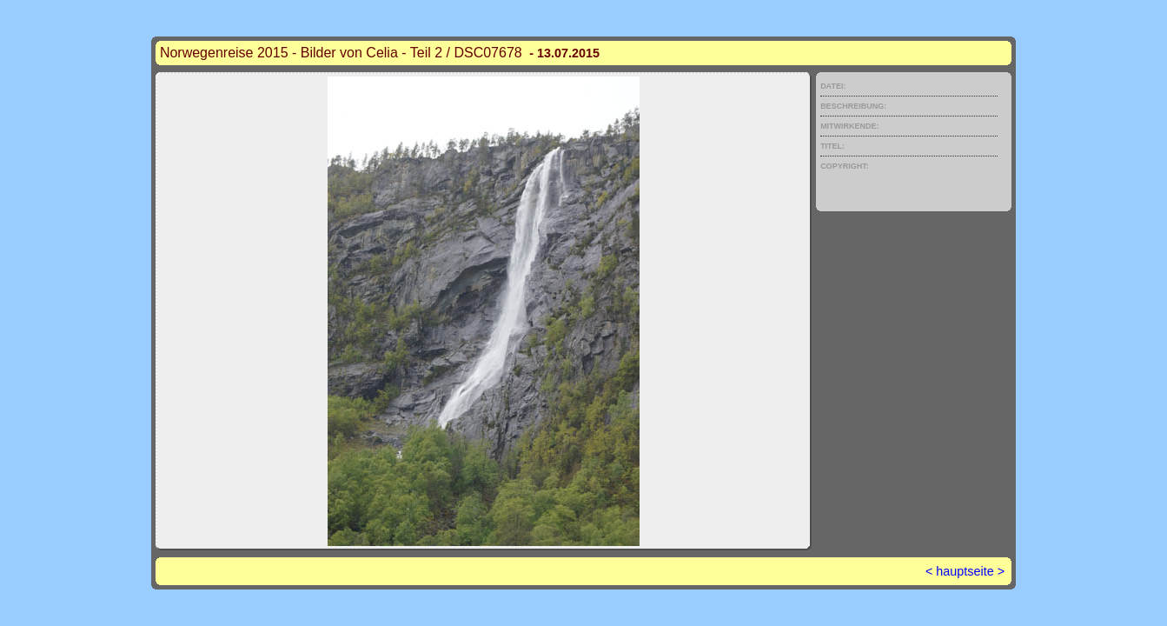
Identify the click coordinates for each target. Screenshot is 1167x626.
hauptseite (964, 571)
